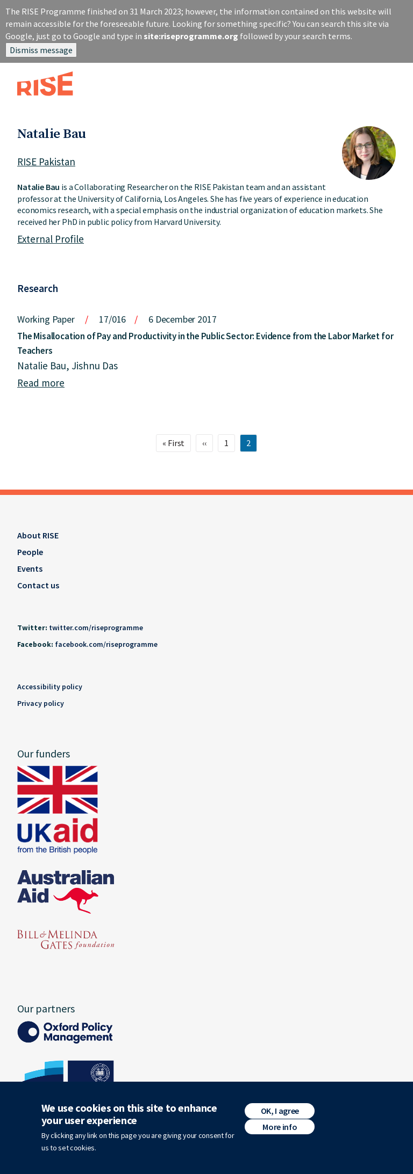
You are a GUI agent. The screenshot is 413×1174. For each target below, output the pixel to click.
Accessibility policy (49, 686)
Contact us (38, 585)
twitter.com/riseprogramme (96, 627)
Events (29, 568)
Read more (41, 382)
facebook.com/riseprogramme (106, 644)
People (30, 551)
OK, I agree (280, 1110)
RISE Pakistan (46, 161)
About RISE (38, 535)
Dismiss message (41, 50)
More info (279, 1126)
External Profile (50, 238)
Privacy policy (40, 703)
